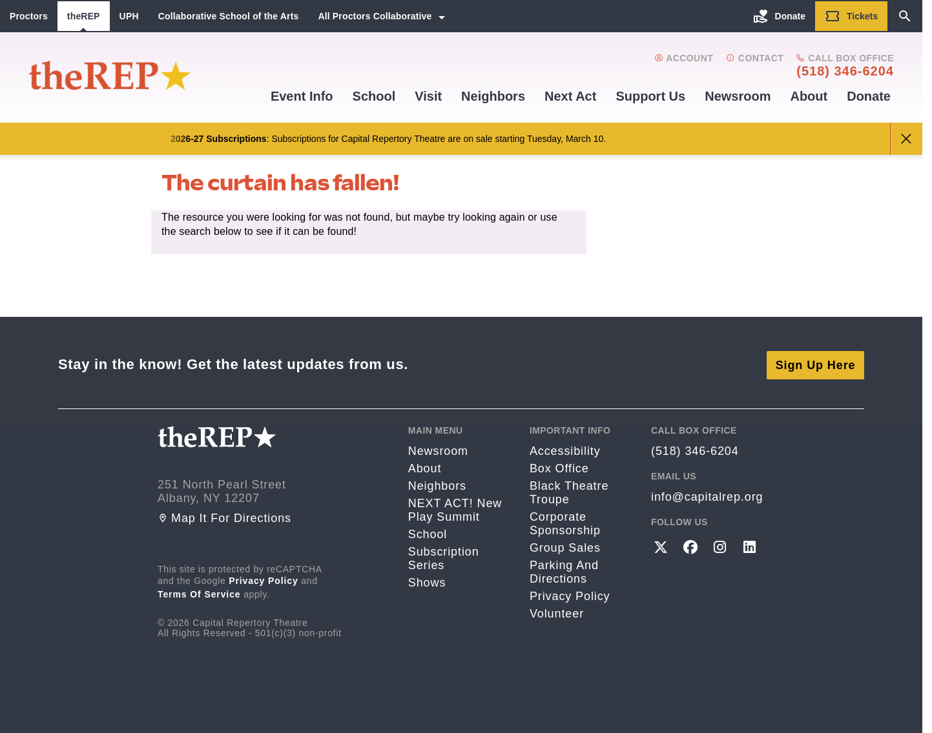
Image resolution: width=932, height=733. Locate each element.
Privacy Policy (263, 579)
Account (683, 58)
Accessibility (565, 449)
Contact (754, 58)
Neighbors (493, 96)
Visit (428, 96)
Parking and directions (564, 570)
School (374, 96)
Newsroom (738, 96)
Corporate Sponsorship (565, 522)
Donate (869, 96)
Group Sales (565, 546)
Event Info (302, 96)
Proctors (29, 16)
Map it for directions (224, 516)
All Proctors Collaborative (374, 16)
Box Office (559, 467)
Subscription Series (443, 557)
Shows (427, 581)
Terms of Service (199, 593)
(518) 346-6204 (845, 71)
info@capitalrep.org (707, 495)
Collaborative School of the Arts (228, 16)
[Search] (904, 16)
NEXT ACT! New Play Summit (455, 509)
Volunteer (557, 612)
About (808, 96)
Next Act (570, 96)
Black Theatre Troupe (569, 491)
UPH (129, 16)
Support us (650, 96)
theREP (83, 16)
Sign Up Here (816, 363)
